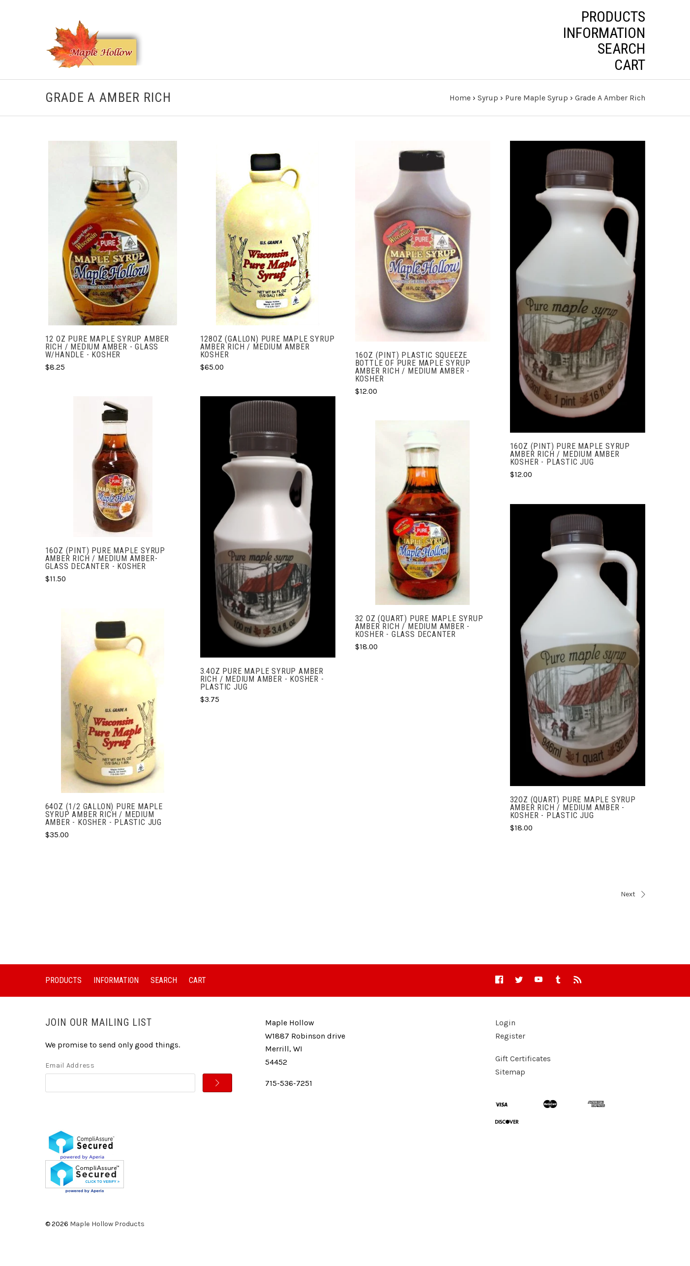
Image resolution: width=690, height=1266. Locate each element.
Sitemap (510, 1081)
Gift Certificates (523, 1068)
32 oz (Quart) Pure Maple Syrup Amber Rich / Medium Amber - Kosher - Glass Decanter (419, 635)
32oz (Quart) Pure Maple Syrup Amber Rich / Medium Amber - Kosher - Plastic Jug (573, 816)
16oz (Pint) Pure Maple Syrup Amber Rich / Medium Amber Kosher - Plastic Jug (570, 463)
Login (505, 1032)
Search (621, 49)
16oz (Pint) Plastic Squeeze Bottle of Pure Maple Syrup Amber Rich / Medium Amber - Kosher (413, 375)
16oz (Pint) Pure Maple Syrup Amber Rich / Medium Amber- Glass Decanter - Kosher (105, 567)
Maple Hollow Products (107, 1233)
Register (510, 1045)
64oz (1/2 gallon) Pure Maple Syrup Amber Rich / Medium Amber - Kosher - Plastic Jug (104, 823)
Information (604, 33)
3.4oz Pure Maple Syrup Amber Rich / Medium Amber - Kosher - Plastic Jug (262, 688)
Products (613, 17)
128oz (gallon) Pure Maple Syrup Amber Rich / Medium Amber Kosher (267, 356)
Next (497, 903)
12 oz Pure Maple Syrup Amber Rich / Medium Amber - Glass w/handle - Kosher (107, 356)
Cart (629, 65)
